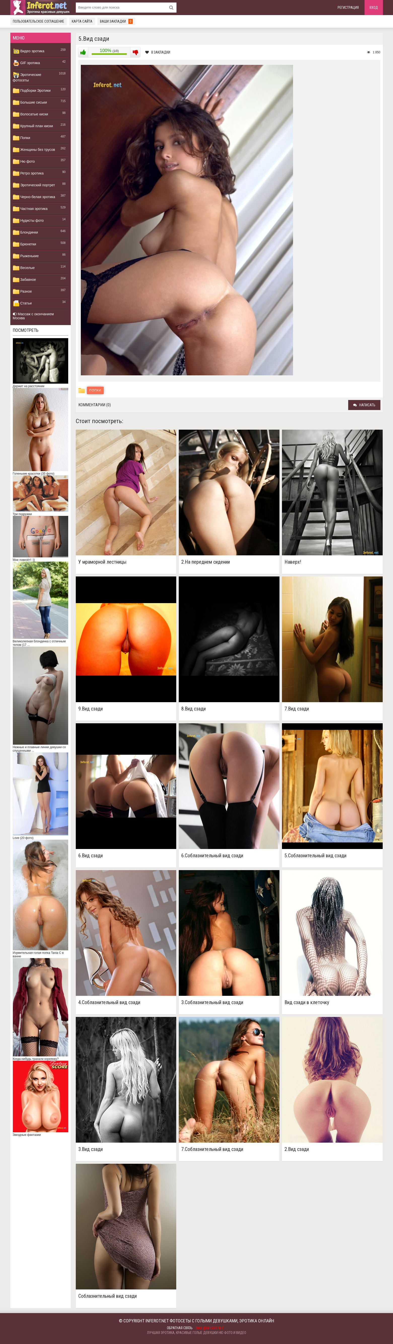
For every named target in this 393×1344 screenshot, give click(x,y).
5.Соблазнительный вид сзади (315, 856)
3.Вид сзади (90, 1149)
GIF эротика (26, 63)
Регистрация (348, 8)
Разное (22, 291)
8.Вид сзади (193, 709)
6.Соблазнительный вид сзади (212, 856)
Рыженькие (26, 256)
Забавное (24, 280)
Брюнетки (24, 244)
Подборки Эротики (32, 90)
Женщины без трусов (34, 150)
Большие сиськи (30, 102)
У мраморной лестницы (102, 562)
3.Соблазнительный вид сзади (212, 1002)
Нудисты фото (28, 220)
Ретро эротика (28, 173)
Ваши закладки (116, 21)
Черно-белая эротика (34, 197)
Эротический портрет (34, 185)
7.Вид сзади (296, 709)
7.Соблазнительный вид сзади (212, 1149)
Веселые (24, 268)
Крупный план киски (33, 126)
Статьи (22, 303)
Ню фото (24, 161)
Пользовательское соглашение (38, 21)
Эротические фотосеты (27, 77)
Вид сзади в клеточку (306, 1002)
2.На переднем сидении (205, 562)
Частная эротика (30, 209)
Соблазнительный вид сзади (107, 1296)
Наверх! (292, 562)
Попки (21, 138)
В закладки (157, 52)
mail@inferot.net (210, 1328)
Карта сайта (82, 21)
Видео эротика (29, 51)
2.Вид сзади (296, 1149)
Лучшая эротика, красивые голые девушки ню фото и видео (196, 1333)
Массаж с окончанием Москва (33, 316)
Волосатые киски (30, 114)
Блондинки (25, 232)
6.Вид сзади (90, 856)
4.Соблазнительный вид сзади (109, 1002)
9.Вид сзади (90, 709)
